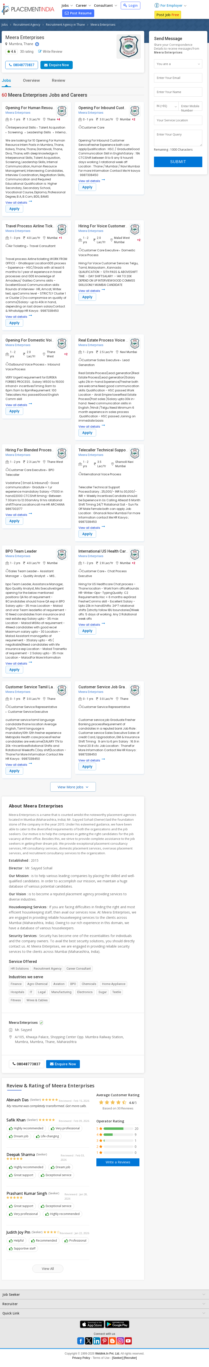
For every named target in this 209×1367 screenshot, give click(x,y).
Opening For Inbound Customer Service (113, 108)
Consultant (105, 5)
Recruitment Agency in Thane (65, 25)
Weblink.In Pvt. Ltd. (107, 1353)
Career (83, 5)
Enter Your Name (169, 92)
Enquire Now (56, 65)
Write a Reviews (118, 1162)
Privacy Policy (81, 1358)
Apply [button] (14, 208)
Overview (31, 80)
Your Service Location (172, 120)
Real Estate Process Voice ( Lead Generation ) (119, 340)
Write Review (50, 51)
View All (48, 1269)
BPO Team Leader (21, 551)
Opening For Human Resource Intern (37, 108)
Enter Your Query (169, 134)
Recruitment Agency (26, 25)
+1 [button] (60, 238)
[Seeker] (117, 1358)
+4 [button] (58, 119)
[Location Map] (37, 44)
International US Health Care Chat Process (115, 551)
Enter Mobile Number (190, 108)
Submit (178, 164)
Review (58, 80)
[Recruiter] (130, 1358)
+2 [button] (133, 119)
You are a (164, 64)
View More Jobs (71, 787)
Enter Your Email (168, 78)
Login (130, 5)
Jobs (67, 5)
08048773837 (21, 65)
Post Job (167, 14)
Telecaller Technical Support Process (111, 450)
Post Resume (78, 13)
